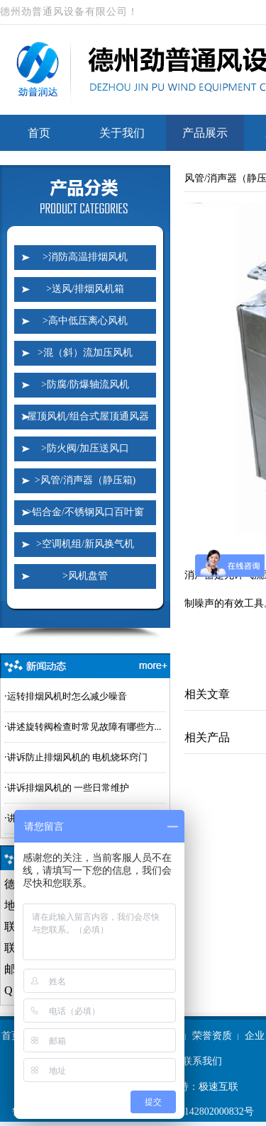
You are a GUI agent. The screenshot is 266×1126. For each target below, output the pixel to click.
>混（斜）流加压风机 (85, 352)
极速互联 (218, 1086)
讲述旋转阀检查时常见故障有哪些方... (84, 726)
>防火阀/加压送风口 (85, 448)
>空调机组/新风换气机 (85, 544)
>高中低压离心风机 (85, 320)
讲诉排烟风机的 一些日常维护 (68, 787)
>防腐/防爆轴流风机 (85, 384)
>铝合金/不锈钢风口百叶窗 (85, 512)
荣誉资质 (212, 1035)
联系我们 (202, 1061)
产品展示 (205, 133)
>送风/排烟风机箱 (85, 288)
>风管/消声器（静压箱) (85, 480)
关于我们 (122, 133)
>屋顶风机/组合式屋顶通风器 (85, 416)
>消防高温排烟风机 (85, 257)
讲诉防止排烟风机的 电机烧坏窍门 (77, 757)
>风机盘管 (85, 575)
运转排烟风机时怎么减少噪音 (67, 696)
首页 (39, 133)
